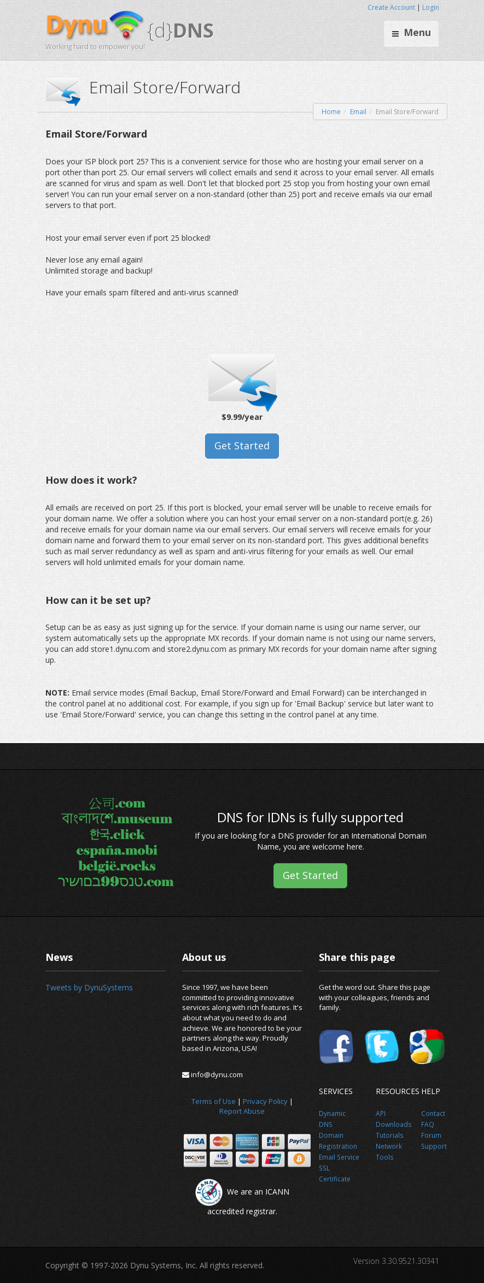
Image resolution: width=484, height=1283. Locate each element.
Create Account (391, 7)
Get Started (242, 445)
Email (358, 111)
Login (430, 7)
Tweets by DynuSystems (89, 987)
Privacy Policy (265, 1101)
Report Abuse (242, 1111)
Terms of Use (213, 1101)
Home (331, 111)
